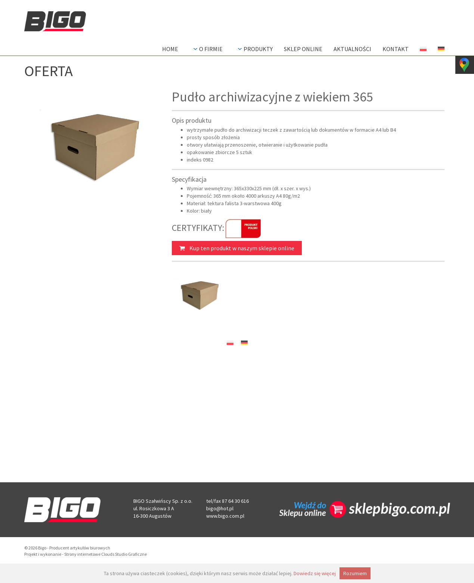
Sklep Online (303, 49)
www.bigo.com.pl (225, 516)
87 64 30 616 (235, 501)
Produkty (254, 49)
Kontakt (395, 49)
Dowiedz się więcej (315, 573)
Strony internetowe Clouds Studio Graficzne (105, 554)
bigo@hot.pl (219, 508)
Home (170, 49)
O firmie (207, 49)
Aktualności (352, 49)
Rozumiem (355, 573)
